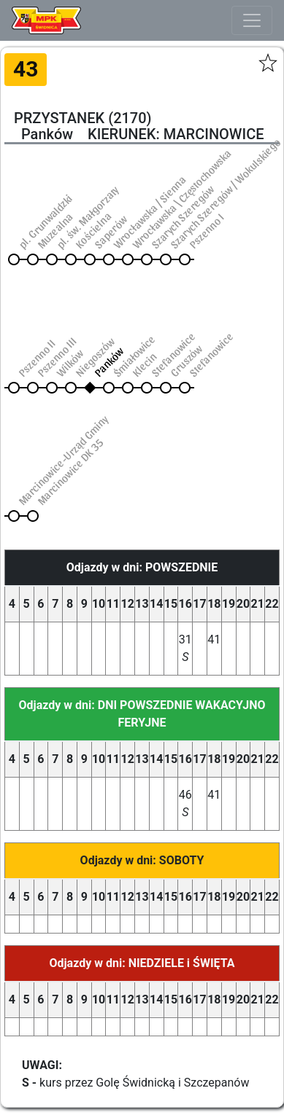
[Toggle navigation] (251, 20)
